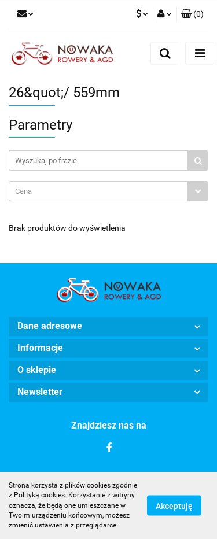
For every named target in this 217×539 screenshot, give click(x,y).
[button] (192, 14)
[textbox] (98, 191)
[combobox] (108, 191)
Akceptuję (174, 506)
